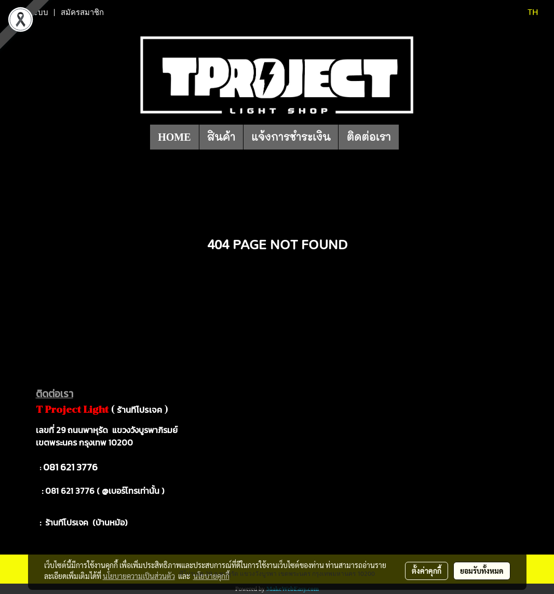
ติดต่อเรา (368, 137)
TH (526, 12)
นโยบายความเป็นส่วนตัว (139, 575)
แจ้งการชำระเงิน (290, 137)
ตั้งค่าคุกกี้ (426, 570)
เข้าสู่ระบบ (30, 12)
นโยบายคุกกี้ (211, 575)
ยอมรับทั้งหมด (482, 570)
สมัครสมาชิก (82, 12)
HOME (174, 137)
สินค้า (221, 137)
